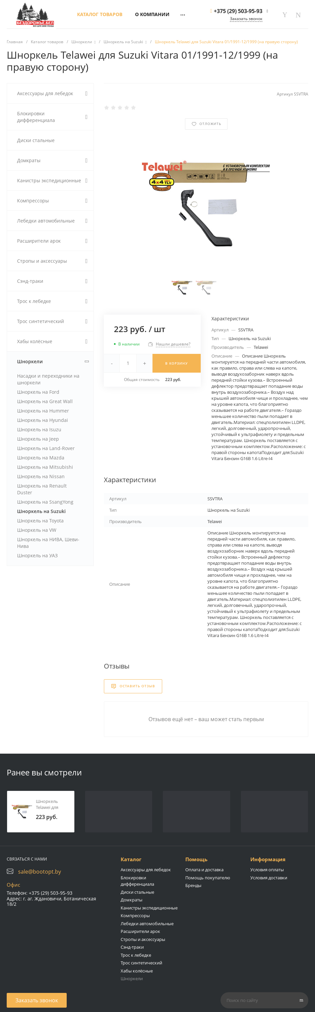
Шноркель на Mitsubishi (45, 467)
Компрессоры (135, 915)
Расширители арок (140, 931)
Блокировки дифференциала (137, 881)
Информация (268, 859)
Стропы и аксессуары (143, 939)
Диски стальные (137, 892)
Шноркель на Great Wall (45, 401)
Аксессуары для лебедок (146, 870)
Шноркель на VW (36, 530)
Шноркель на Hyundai (42, 420)
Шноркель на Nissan (41, 476)
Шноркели (132, 978)
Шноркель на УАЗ (37, 555)
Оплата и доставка (204, 870)
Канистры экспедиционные (149, 908)
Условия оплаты (267, 870)
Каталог (131, 859)
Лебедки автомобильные (147, 924)
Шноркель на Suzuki (41, 511)
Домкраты (131, 900)
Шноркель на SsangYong (45, 502)
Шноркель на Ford (38, 392)
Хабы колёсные (137, 971)
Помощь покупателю (207, 878)
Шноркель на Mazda (40, 457)
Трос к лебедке (136, 955)
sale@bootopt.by (39, 871)
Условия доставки (268, 878)
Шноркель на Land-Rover (46, 448)
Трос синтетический (141, 963)
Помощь (196, 859)
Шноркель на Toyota (40, 520)
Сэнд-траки (132, 947)
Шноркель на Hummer (43, 410)
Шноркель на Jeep (38, 439)
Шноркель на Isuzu (39, 429)
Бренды (193, 885)
